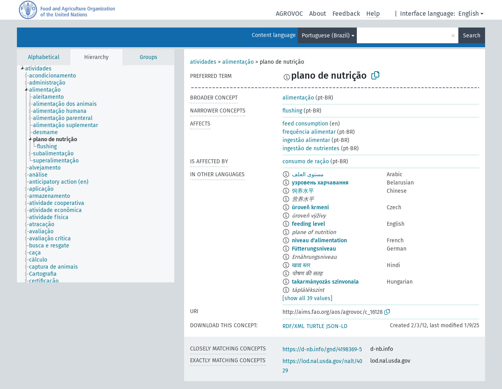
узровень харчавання (320, 182)
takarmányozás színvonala (325, 281)
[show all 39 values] (307, 298)
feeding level (308, 224)
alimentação (238, 62)
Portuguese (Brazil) (326, 35)
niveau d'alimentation (319, 240)
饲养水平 (303, 191)
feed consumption (305, 123)
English (468, 13)
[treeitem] (42, 68)
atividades (203, 62)
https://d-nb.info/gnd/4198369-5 (322, 349)
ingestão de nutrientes (311, 148)
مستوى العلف (308, 174)
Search (471, 35)
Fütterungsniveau (314, 248)
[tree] (95, 173)
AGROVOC (289, 13)
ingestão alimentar (306, 140)
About (317, 13)
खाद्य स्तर (301, 265)
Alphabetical (43, 57)
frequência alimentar (309, 132)
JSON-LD (336, 326)
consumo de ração (305, 161)
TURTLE (315, 326)
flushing (292, 110)
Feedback (346, 13)
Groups (148, 57)
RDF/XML (293, 326)
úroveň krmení (310, 207)
